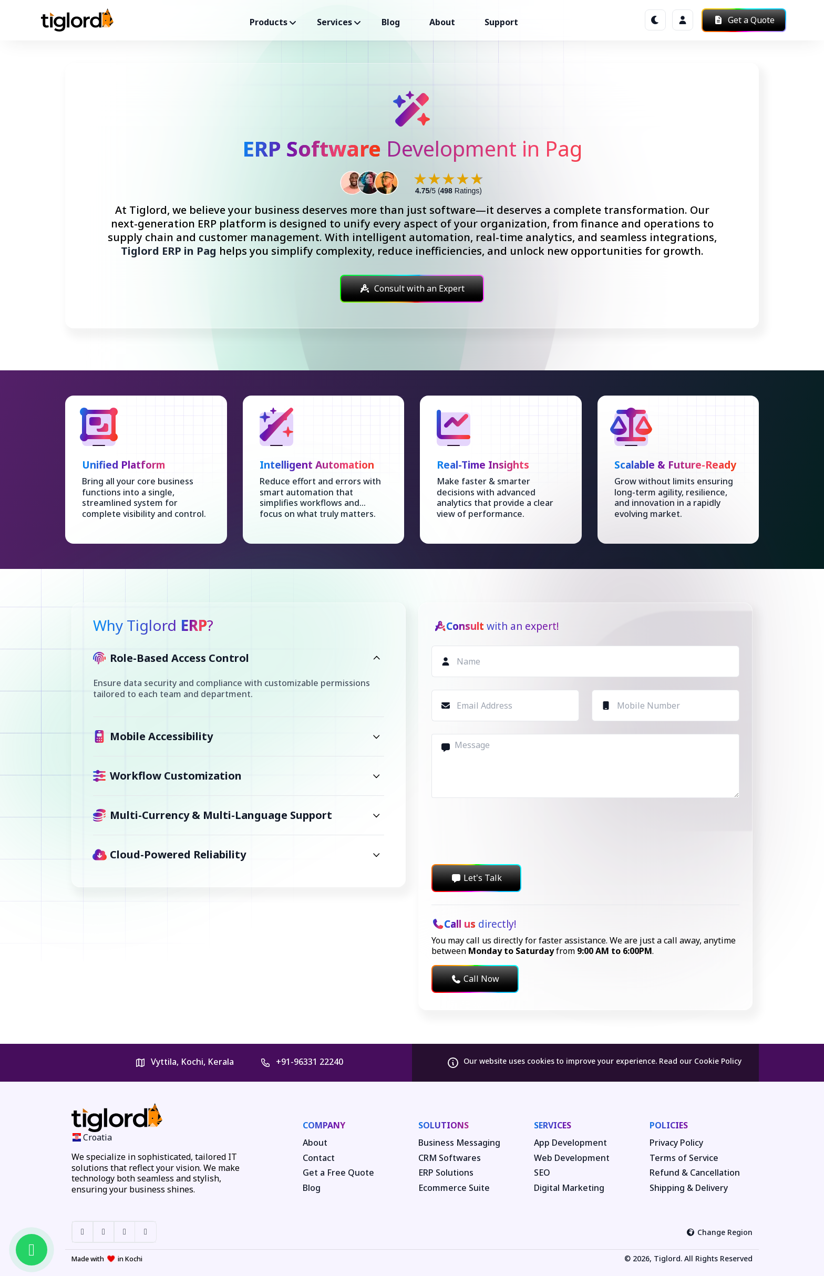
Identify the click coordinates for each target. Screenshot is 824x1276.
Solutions (443, 1125)
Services (552, 1125)
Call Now (475, 978)
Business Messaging (459, 1142)
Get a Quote (744, 20)
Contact (319, 1158)
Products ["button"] (268, 22)
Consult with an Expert (412, 288)
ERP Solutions (445, 1172)
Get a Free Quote (338, 1172)
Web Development (572, 1158)
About (442, 22)
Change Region (719, 1232)
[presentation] (511, 831)
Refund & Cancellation (695, 1172)
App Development (570, 1142)
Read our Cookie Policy (700, 1061)
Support (501, 22)
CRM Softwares (449, 1158)
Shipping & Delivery (689, 1188)
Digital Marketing (569, 1188)
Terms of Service (684, 1158)
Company (324, 1125)
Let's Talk (476, 878)
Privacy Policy (676, 1142)
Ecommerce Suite (454, 1188)
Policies (669, 1125)
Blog (391, 22)
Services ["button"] (334, 22)
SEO (542, 1172)
